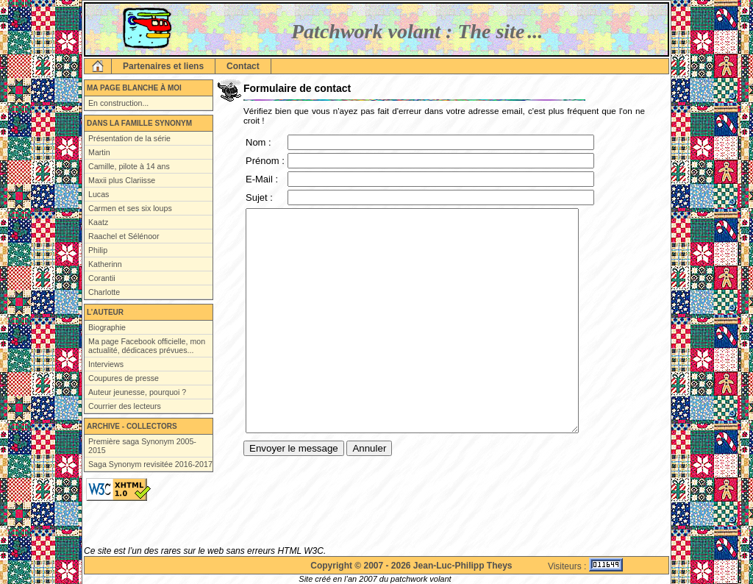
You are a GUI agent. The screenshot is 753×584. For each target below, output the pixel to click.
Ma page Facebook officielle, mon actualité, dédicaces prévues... (146, 346)
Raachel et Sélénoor (124, 236)
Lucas (98, 194)
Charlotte (104, 292)
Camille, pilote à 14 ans (129, 166)
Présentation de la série (129, 138)
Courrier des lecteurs (124, 406)
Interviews (106, 364)
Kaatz (98, 222)
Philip (97, 250)
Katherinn (105, 264)
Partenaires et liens (163, 66)
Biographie (107, 327)
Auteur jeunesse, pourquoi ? (137, 392)
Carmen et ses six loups (130, 208)
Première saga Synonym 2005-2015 (142, 446)
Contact (243, 66)
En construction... (118, 103)
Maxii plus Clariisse (121, 180)
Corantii (101, 278)
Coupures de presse (123, 378)
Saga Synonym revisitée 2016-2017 (150, 464)
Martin (99, 152)
